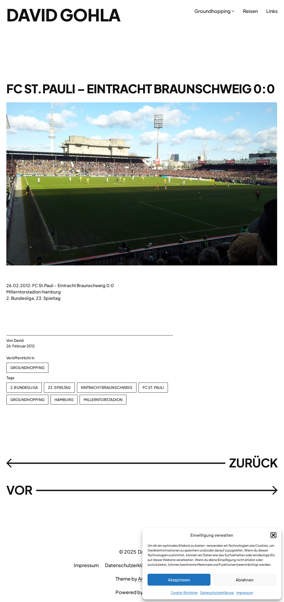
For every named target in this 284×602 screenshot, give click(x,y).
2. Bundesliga (24, 387)
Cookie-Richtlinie (184, 593)
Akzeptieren (179, 579)
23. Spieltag (59, 387)
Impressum (244, 593)
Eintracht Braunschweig (106, 387)
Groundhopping (27, 367)
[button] (273, 535)
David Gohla (63, 14)
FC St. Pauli (153, 387)
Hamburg (64, 399)
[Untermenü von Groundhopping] (233, 11)
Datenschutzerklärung (217, 593)
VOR (19, 489)
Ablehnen (245, 579)
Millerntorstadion (103, 399)
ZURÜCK (253, 462)
